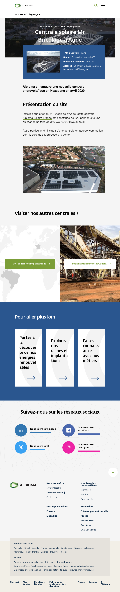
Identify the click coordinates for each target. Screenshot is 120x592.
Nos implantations (57, 506)
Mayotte (54, 552)
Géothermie (87, 499)
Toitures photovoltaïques (81, 570)
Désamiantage (60, 566)
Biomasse (86, 490)
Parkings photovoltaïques (55, 570)
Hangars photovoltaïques (82, 566)
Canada (35, 548)
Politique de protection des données (57, 584)
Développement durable (94, 511)
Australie (18, 548)
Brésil (27, 548)
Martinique (19, 552)
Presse (84, 516)
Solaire (84, 495)
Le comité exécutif (55, 493)
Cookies (92, 582)
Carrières (86, 525)
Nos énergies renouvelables (89, 484)
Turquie (64, 552)
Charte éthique (88, 530)
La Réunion (89, 548)
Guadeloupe (66, 548)
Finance (50, 511)
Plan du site (26, 583)
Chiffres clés (52, 497)
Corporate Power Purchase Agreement (33, 566)
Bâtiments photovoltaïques (58, 562)
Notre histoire (53, 488)
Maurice (44, 552)
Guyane (78, 548)
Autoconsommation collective (28, 562)
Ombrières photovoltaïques (27, 570)
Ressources (87, 520)
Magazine (51, 516)
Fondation (87, 506)
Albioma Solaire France (37, 118)
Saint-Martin (32, 552)
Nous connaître (55, 483)
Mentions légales (39, 583)
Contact (14, 582)
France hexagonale (50, 548)
